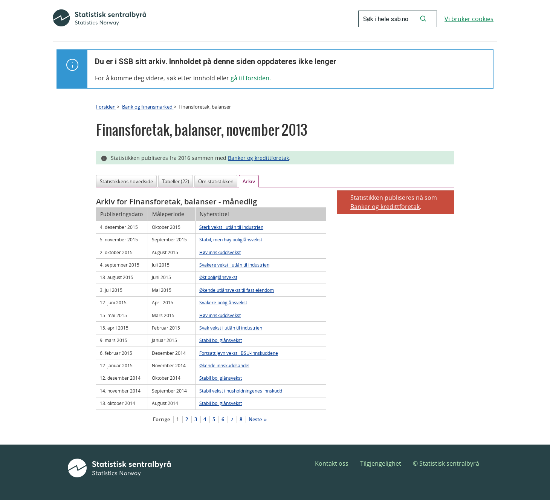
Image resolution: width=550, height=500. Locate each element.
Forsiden (106, 106)
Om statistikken (216, 181)
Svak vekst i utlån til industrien (230, 328)
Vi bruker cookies (469, 19)
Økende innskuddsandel (224, 365)
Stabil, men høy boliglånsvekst (230, 239)
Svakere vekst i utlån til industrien (234, 265)
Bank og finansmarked (148, 106)
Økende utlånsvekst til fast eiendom (236, 290)
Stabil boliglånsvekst (220, 340)
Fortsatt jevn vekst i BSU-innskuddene (238, 353)
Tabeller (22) (175, 181)
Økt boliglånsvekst (218, 277)
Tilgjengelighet (380, 463)
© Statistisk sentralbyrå (446, 463)
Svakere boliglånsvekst (223, 302)
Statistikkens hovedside (126, 181)
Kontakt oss (331, 463)
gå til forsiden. (251, 78)
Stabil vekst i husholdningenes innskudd (240, 391)
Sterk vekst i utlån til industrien (231, 227)
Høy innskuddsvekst (220, 252)
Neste (256, 419)
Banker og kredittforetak (258, 157)
